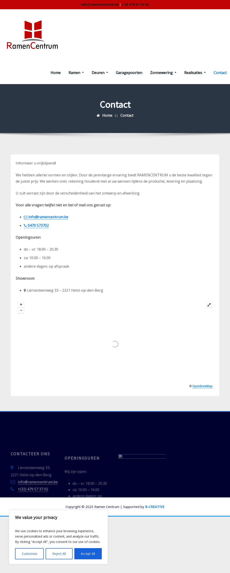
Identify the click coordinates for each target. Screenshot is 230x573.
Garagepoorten (129, 72)
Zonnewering (163, 72)
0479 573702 (36, 262)
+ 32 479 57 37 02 (135, 4)
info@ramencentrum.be (100, 4)
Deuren (100, 72)
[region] (58, 537)
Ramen (76, 72)
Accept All (88, 553)
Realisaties (195, 72)
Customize (29, 553)
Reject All (59, 553)
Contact (220, 72)
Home (56, 72)
